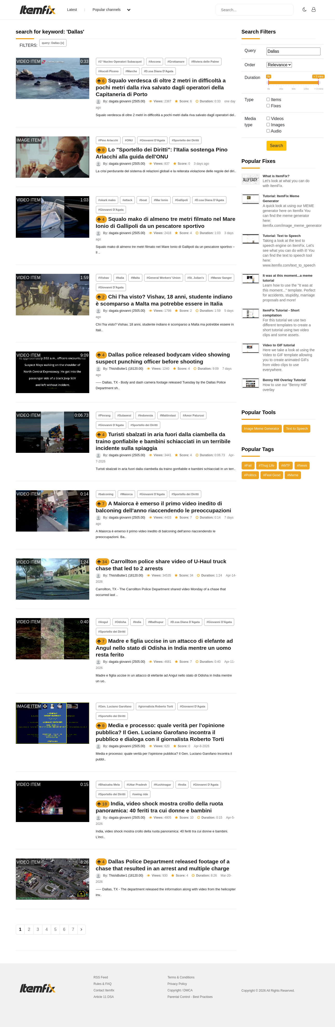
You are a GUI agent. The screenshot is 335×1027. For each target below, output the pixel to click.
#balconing (105, 494)
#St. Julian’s (195, 277)
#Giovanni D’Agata (111, 425)
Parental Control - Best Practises (190, 997)
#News (302, 465)
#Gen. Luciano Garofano (115, 706)
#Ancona (155, 61)
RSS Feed (101, 977)
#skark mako (107, 200)
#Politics (250, 475)
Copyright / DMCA (180, 990)
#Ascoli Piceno (108, 71)
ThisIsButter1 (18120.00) (126, 368)
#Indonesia (145, 415)
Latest (72, 10)
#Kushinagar (162, 784)
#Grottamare (175, 61)
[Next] (81, 930)
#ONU (129, 140)
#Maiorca (126, 494)
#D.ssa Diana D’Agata (158, 71)
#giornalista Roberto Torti (155, 706)
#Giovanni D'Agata (152, 140)
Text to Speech (297, 428)
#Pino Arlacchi (108, 140)
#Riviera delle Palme (205, 61)
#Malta (135, 277)
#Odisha (120, 622)
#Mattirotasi (168, 415)
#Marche (131, 71)
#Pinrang (104, 415)
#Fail (248, 465)
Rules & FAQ (103, 984)
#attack (127, 200)
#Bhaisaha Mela (109, 784)
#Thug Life (266, 465)
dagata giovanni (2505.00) (127, 101)
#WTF (285, 465)
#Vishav (103, 277)
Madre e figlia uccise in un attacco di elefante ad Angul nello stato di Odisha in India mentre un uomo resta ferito (164, 648)
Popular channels (112, 10)
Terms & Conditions (181, 977)
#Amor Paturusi (193, 415)
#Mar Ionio (161, 200)
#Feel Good (271, 475)
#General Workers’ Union (164, 277)
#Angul (103, 622)
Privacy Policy (177, 984)
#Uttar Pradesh (137, 784)
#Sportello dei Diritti (185, 140)
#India (137, 622)
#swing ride (140, 794)
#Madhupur (155, 622)
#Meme (292, 475)
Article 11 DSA (104, 997)
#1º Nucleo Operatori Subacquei (120, 61)
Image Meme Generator (261, 428)
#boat (143, 200)
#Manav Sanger (221, 277)
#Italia (120, 277)
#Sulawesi (124, 415)
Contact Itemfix (104, 990)
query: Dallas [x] (53, 42)
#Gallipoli (181, 200)
